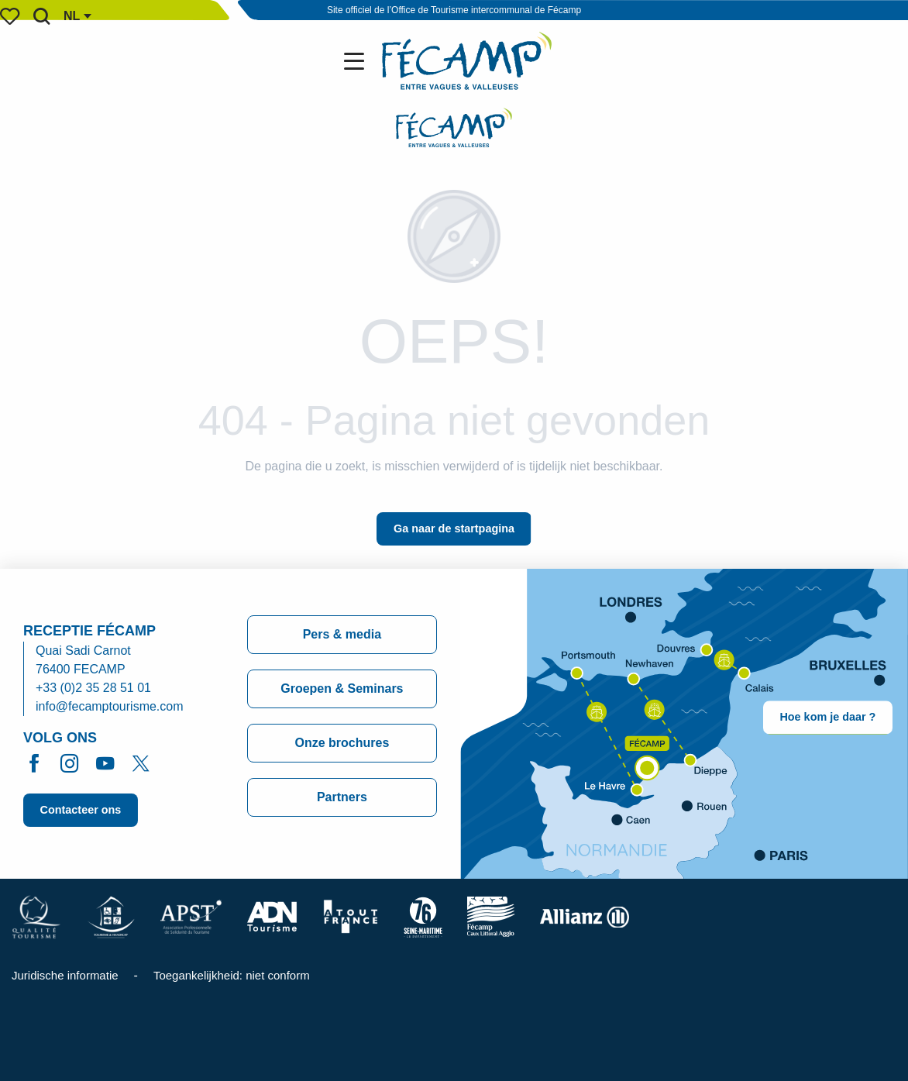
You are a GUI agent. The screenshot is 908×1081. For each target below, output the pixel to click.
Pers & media (342, 634)
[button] (41, 16)
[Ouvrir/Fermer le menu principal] (357, 61)
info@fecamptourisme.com (110, 706)
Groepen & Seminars (341, 688)
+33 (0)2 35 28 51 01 (93, 687)
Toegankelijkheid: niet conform (231, 975)
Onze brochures (341, 742)
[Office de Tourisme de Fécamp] (454, 130)
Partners (342, 797)
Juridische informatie (65, 975)
